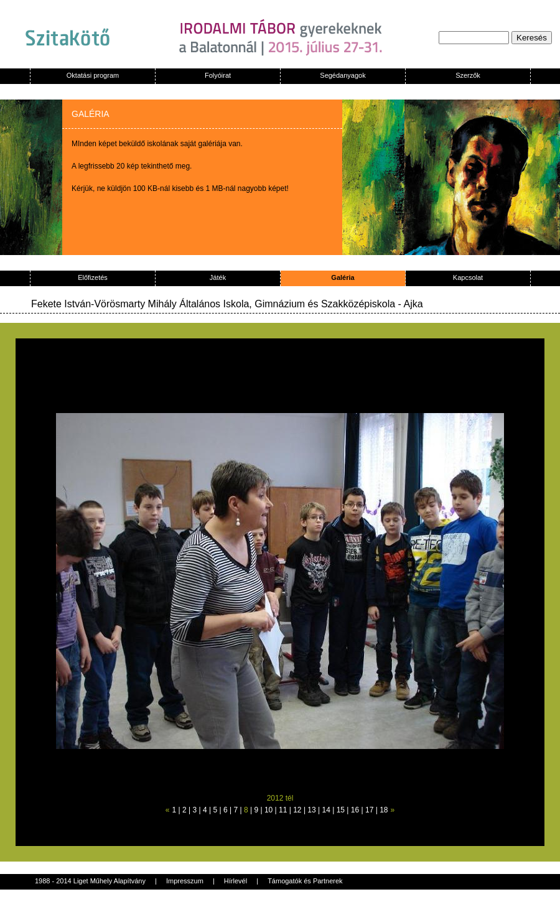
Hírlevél (235, 881)
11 (283, 810)
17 (369, 810)
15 (341, 810)
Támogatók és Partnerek (305, 881)
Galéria (342, 277)
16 (355, 810)
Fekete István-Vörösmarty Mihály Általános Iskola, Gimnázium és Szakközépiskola (213, 304)
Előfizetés (93, 277)
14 (326, 810)
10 (268, 810)
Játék (218, 277)
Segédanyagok (342, 75)
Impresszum (184, 881)
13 (311, 810)
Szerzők (467, 75)
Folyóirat (218, 75)
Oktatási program (93, 75)
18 (384, 810)
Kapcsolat (468, 277)
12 (297, 810)
